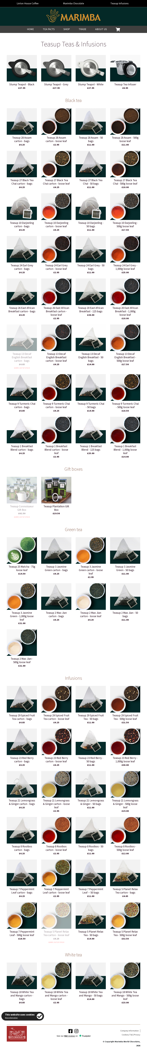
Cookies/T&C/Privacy (131, 1034)
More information (11, 1018)
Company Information (129, 1030)
